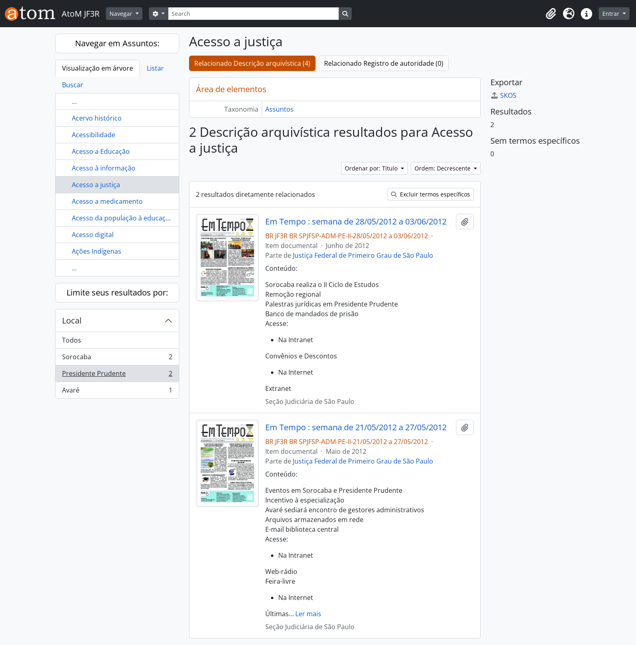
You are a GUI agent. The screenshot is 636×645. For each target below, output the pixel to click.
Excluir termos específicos (430, 194)
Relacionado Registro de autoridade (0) (383, 63)
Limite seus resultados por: (117, 292)
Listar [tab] (155, 68)
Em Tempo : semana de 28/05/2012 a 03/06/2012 (356, 222)
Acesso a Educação (101, 151)
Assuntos (279, 109)
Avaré (117, 391)
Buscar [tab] (72, 84)
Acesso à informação (103, 168)
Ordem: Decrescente (443, 168)
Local (72, 320)
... (74, 101)
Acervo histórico (97, 118)
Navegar (122, 13)
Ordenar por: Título (372, 168)
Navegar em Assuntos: (117, 43)
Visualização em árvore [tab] (97, 68)
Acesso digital (93, 234)
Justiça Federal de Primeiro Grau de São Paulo (363, 255)
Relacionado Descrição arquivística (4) (252, 63)
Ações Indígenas (96, 251)
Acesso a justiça (96, 184)
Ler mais (308, 613)
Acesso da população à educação (122, 218)
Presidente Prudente (117, 375)
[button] (551, 14)
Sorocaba (117, 358)
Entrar (611, 13)
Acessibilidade (93, 134)
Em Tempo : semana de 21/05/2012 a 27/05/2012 (356, 427)
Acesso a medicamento (107, 201)
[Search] (253, 13)
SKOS (503, 95)
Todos (71, 340)
